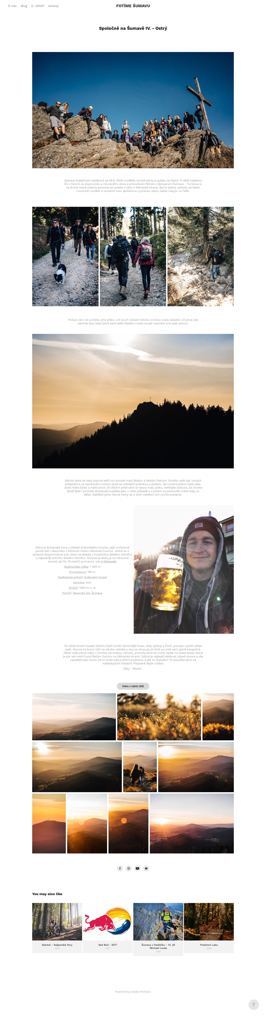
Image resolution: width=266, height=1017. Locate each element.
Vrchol (73, 588)
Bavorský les (81, 593)
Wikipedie (109, 561)
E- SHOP (37, 6)
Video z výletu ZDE (133, 686)
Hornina (78, 582)
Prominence (77, 572)
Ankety (53, 6)
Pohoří (66, 593)
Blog (24, 6)
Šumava (97, 593)
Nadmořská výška (76, 567)
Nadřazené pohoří (70, 577)
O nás (12, 6)
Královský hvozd (95, 577)
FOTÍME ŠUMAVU (133, 6)
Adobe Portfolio (141, 992)
